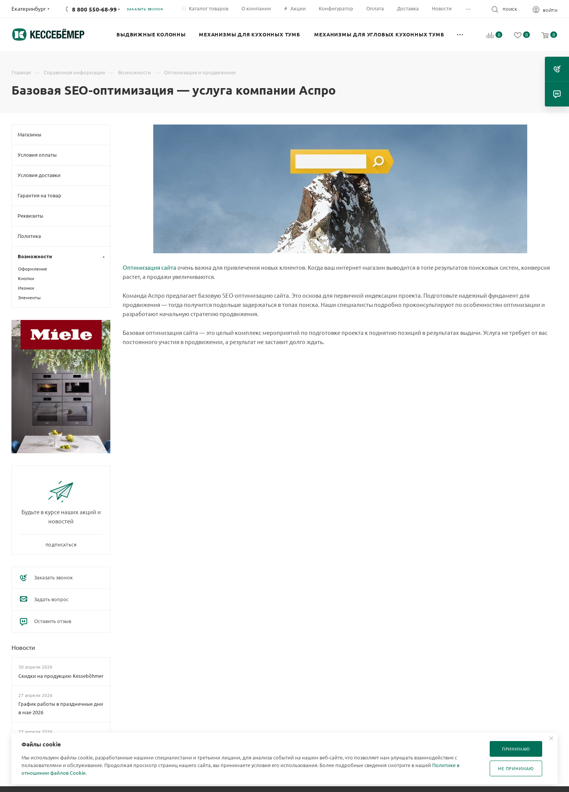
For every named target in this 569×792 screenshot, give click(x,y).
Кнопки (26, 278)
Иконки (26, 288)
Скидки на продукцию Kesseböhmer (60, 675)
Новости (23, 647)
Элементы (29, 297)
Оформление (32, 269)
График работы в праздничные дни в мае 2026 (60, 707)
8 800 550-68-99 (94, 9)
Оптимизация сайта (149, 267)
